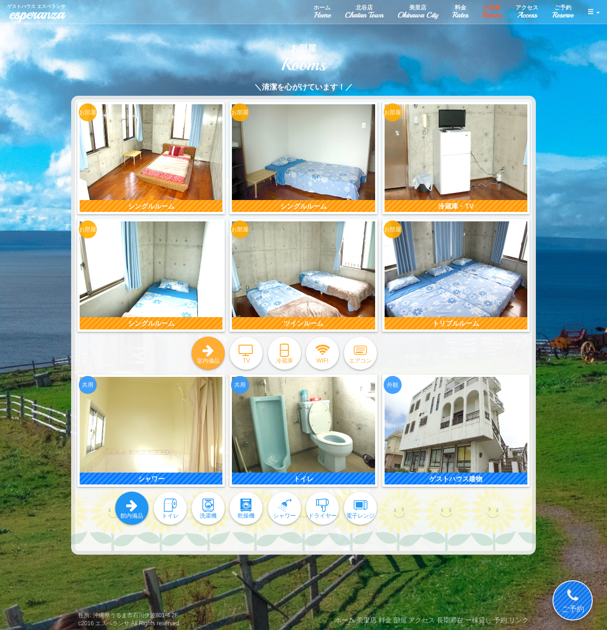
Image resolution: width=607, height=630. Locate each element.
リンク (519, 620)
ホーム (345, 620)
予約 (500, 620)
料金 (385, 620)
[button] (593, 12)
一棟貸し (478, 620)
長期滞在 (450, 620)
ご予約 (572, 600)
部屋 (400, 620)
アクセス (421, 620)
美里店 (367, 620)
